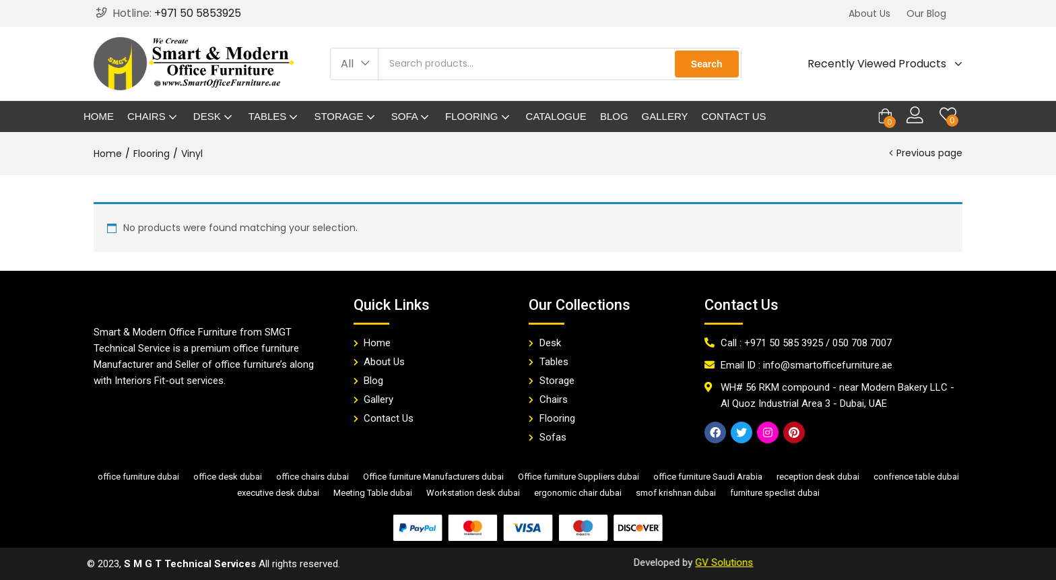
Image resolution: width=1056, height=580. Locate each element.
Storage (345, 116)
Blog (614, 116)
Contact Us (734, 116)
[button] (869, 13)
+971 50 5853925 (197, 13)
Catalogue (556, 116)
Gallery (665, 116)
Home (99, 116)
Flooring (479, 116)
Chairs (153, 116)
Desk (214, 116)
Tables (275, 116)
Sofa (411, 116)
